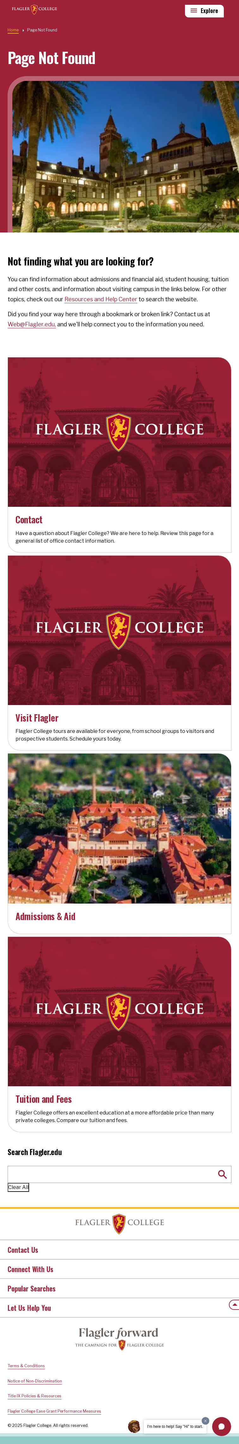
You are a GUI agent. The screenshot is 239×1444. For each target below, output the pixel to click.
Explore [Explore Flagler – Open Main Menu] (209, 10)
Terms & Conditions (26, 1365)
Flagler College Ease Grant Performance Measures (54, 1411)
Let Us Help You (29, 1308)
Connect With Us (30, 1269)
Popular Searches (32, 1288)
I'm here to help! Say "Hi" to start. (175, 1426)
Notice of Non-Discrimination (35, 1381)
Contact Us (23, 1250)
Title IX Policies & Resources (34, 1396)
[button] (221, 1426)
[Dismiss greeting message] (205, 1421)
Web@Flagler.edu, (32, 324)
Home (119, 1224)
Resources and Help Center (100, 299)
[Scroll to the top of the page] (234, 1305)
